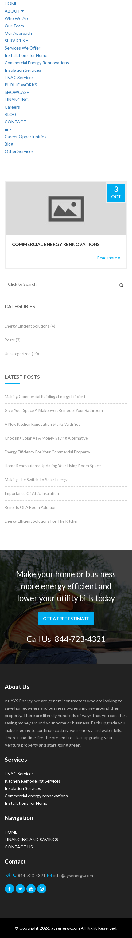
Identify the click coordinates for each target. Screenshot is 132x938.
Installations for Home (26, 55)
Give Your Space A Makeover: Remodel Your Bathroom (54, 410)
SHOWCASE (17, 92)
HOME (11, 3)
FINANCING (17, 99)
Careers (12, 107)
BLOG (10, 114)
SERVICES (16, 40)
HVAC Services (19, 77)
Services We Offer (22, 47)
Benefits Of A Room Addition (30, 507)
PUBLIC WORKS (21, 84)
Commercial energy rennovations (55, 244)
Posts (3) (13, 339)
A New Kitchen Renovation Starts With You (43, 424)
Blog (9, 143)
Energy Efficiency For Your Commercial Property (47, 451)
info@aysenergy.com (70, 875)
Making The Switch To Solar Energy (36, 479)
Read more (108, 257)
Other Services (19, 151)
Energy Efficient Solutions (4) (30, 326)
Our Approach (18, 33)
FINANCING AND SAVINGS (31, 839)
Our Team (14, 25)
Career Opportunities (25, 136)
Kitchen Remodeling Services (33, 781)
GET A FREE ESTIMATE (66, 618)
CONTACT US (19, 846)
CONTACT (15, 121)
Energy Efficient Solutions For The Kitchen (42, 521)
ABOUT (14, 11)
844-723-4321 (80, 639)
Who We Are (17, 18)
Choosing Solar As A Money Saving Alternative (46, 438)
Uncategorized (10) (22, 353)
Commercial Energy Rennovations (37, 62)
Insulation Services (23, 70)
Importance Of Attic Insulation (32, 493)
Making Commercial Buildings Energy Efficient (45, 396)
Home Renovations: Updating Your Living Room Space (53, 465)
